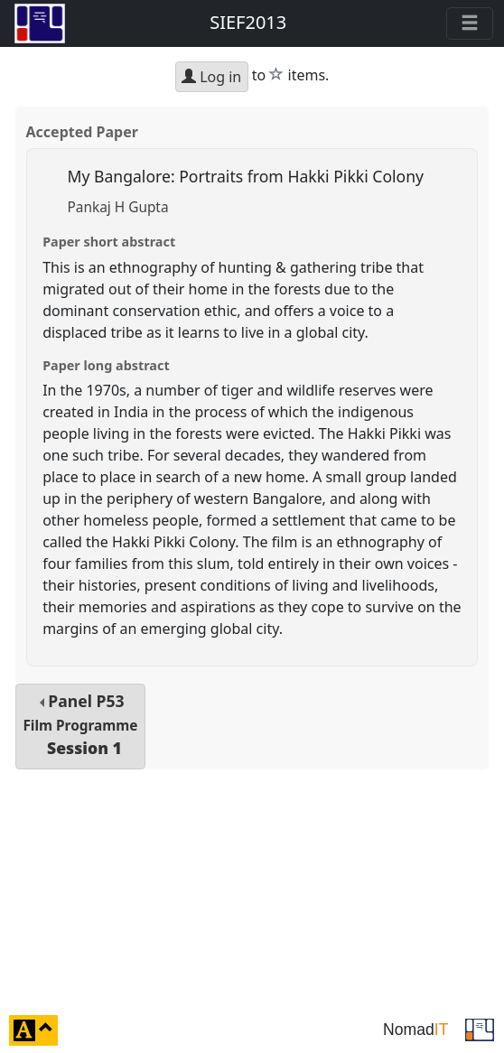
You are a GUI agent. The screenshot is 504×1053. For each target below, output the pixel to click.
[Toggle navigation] (469, 23)
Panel (80, 724)
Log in (211, 77)
